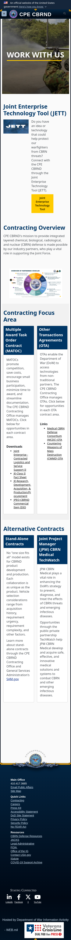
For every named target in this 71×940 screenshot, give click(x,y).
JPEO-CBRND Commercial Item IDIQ (21, 503)
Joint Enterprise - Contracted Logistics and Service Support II (22, 460)
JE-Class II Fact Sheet (20, 475)
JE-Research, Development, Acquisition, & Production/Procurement (22, 488)
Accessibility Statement (24, 811)
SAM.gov (12, 679)
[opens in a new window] (9, 898)
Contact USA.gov (21, 854)
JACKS (15, 839)
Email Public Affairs (22, 787)
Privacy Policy (19, 819)
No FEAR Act (18, 826)
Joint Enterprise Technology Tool (42, 203)
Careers (15, 804)
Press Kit (16, 807)
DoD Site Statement (22, 815)
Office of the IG (19, 851)
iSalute (15, 858)
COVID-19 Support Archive (26, 862)
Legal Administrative (22, 843)
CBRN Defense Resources (26, 836)
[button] (33, 7)
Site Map (16, 791)
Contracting (17, 800)
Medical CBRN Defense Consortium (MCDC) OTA (56, 434)
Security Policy (19, 822)
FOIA (14, 847)
